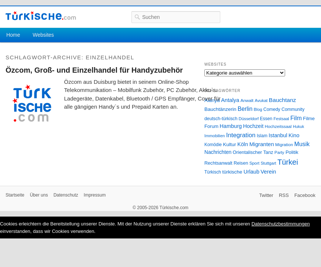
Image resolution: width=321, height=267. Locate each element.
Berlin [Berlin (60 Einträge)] (245, 109)
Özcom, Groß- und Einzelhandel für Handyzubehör (94, 70)
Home (13, 35)
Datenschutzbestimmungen (280, 224)
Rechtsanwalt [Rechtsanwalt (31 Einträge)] (218, 163)
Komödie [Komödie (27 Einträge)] (213, 144)
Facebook (304, 195)
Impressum (95, 195)
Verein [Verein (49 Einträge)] (268, 172)
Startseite (15, 195)
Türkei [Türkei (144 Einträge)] (287, 162)
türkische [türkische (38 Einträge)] (232, 172)
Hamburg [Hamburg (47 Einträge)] (231, 126)
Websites (43, 35)
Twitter (266, 195)
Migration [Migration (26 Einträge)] (284, 144)
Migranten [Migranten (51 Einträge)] (261, 144)
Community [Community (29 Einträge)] (292, 109)
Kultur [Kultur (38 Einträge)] (229, 144)
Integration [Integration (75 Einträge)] (240, 135)
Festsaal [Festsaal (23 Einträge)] (281, 118)
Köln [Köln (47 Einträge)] (242, 144)
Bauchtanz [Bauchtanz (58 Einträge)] (282, 100)
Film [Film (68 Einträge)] (296, 118)
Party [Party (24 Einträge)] (279, 152)
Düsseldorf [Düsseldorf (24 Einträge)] (249, 118)
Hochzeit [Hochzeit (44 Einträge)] (253, 126)
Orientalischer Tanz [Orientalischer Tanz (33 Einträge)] (253, 152)
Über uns (39, 195)
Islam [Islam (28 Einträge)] (262, 135)
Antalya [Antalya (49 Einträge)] (230, 100)
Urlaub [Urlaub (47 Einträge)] (252, 172)
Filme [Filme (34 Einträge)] (309, 118)
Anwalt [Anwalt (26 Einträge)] (247, 100)
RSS (284, 195)
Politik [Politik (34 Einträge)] (291, 152)
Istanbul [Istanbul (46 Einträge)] (278, 135)
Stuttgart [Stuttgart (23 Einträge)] (268, 163)
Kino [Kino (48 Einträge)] (293, 135)
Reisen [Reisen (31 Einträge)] (241, 163)
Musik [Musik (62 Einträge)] (302, 144)
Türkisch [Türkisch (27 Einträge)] (212, 172)
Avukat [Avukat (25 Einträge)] (261, 100)
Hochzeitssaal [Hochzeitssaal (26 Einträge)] (278, 126)
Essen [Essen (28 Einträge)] (266, 118)
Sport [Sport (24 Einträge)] (255, 163)
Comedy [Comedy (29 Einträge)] (271, 109)
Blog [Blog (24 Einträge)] (258, 109)
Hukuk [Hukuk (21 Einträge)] (298, 126)
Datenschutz (65, 195)
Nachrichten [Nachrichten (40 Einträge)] (217, 152)
